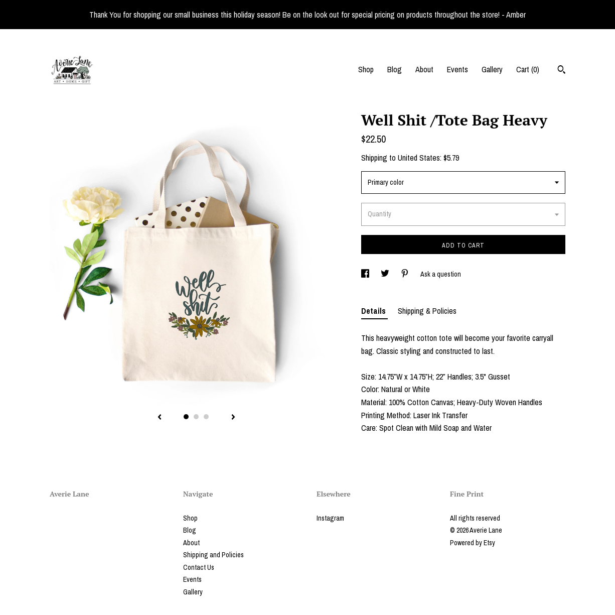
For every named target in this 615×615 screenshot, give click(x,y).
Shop (366, 69)
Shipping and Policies (213, 554)
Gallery (492, 69)
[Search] (561, 70)
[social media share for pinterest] (405, 274)
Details (374, 310)
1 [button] (186, 416)
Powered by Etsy (472, 542)
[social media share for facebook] (366, 274)
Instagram (330, 518)
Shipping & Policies (427, 310)
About (424, 69)
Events (457, 69)
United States (419, 157)
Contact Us (198, 567)
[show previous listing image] (159, 417)
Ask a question (440, 274)
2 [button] (196, 416)
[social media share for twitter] (386, 274)
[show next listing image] (233, 417)
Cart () (527, 69)
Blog (394, 69)
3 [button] (206, 416)
